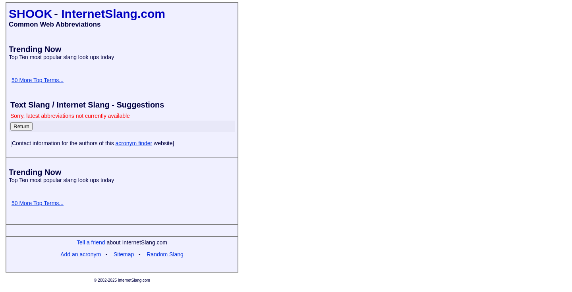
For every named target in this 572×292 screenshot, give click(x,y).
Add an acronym (80, 254)
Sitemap (124, 254)
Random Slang (165, 254)
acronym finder (134, 143)
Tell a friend (91, 242)
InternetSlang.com (113, 13)
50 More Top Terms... (38, 80)
